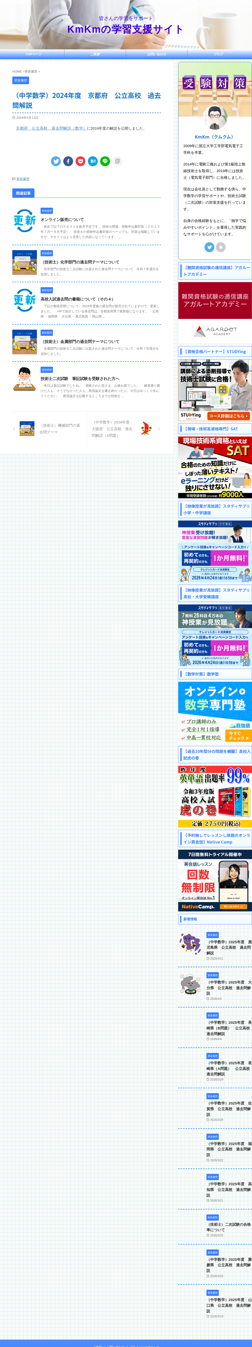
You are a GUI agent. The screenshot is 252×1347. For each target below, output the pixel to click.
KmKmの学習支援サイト (126, 29)
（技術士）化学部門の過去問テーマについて (80, 262)
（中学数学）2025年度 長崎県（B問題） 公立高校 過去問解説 (228, 1022)
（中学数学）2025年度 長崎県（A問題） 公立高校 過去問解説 (228, 1062)
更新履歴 (22, 179)
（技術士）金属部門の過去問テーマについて (80, 341)
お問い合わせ (156, 54)
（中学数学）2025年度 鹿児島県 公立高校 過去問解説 (228, 947)
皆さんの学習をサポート (126, 1324)
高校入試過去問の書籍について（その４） (78, 299)
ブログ (218, 54)
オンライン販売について (62, 219)
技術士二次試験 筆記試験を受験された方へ (80, 378)
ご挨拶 (95, 54)
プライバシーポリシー (144, 1314)
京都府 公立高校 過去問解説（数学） (49, 128)
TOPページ (34, 54)
